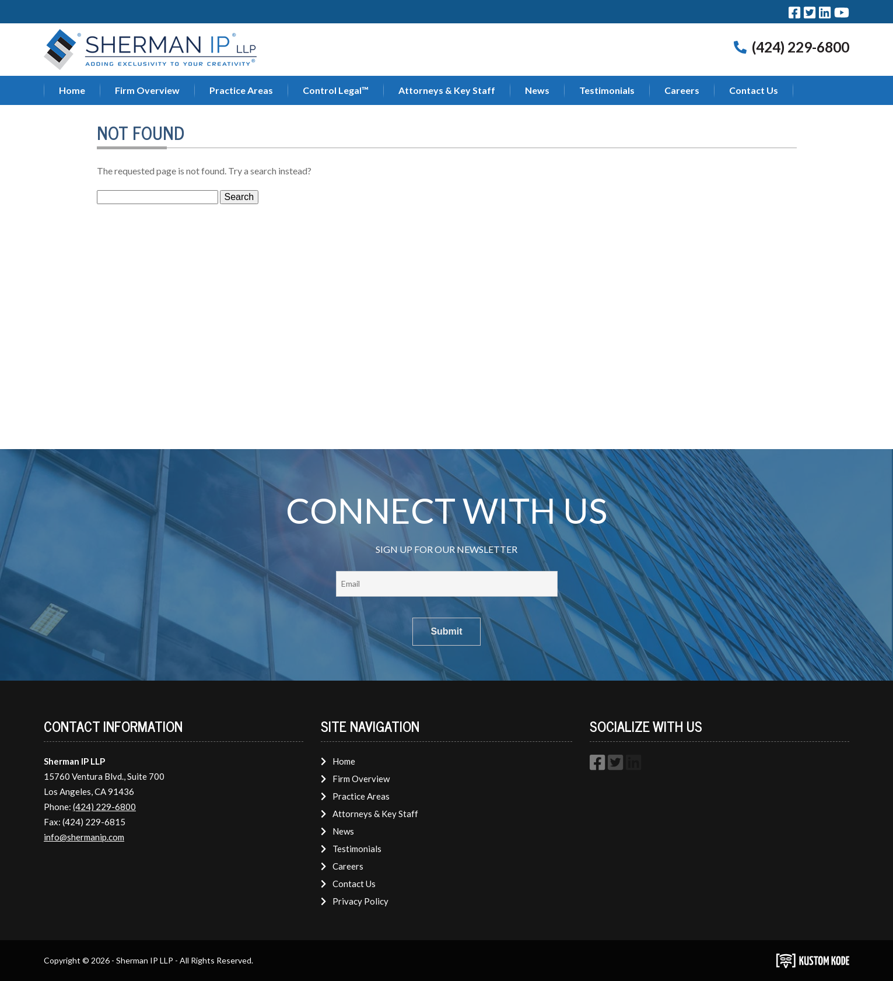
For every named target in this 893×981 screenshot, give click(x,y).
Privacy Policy (354, 901)
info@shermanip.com (84, 837)
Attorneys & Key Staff (446, 90)
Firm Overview (147, 90)
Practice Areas (241, 90)
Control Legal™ (336, 90)
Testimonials (607, 90)
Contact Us (753, 90)
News (537, 90)
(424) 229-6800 (800, 46)
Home (72, 90)
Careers (681, 90)
